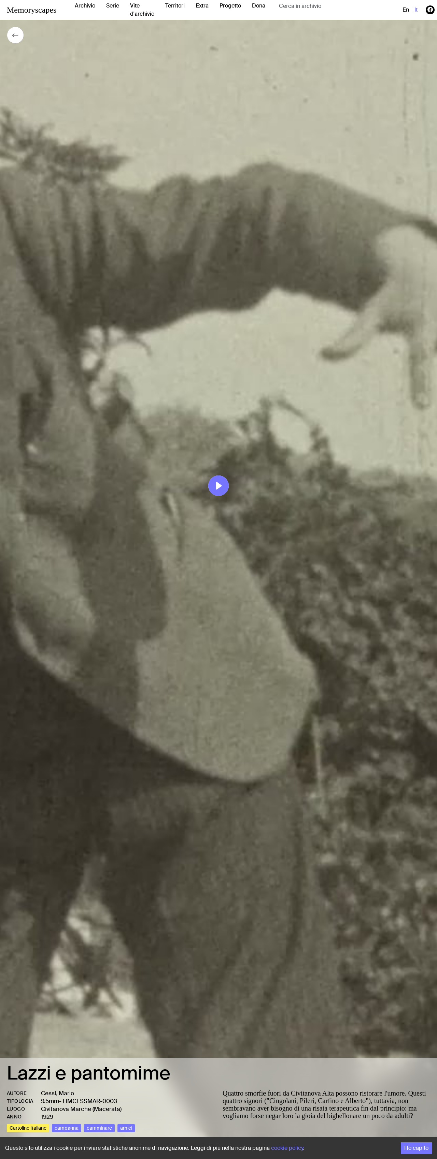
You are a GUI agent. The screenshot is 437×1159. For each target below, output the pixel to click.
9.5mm (50, 1101)
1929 (47, 1116)
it (416, 9)
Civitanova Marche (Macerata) (81, 1109)
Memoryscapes (31, 9)
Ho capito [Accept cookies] (416, 1147)
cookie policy (287, 1147)
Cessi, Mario (57, 1093)
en (406, 9)
